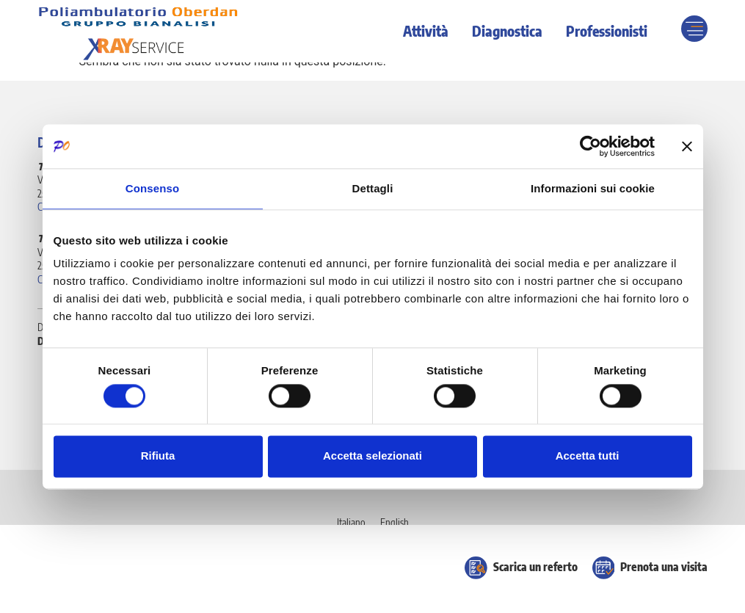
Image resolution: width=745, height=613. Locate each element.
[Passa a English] (394, 522)
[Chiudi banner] (687, 146)
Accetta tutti (587, 456)
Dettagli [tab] (372, 188)
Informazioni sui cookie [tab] (593, 188)
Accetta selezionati (372, 456)
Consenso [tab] (152, 188)
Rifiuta (158, 456)
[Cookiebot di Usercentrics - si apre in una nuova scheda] (590, 146)
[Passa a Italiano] (351, 522)
